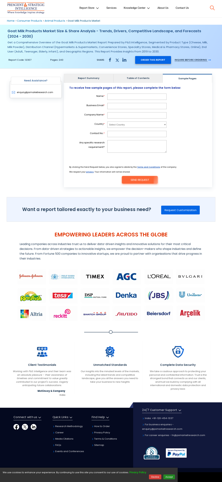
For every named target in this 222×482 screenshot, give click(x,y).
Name (100, 96)
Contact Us (182, 7)
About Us (162, 7)
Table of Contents (138, 78)
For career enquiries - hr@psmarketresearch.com (173, 435)
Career (58, 432)
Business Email (96, 105)
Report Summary (88, 78)
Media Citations (63, 438)
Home (11, 21)
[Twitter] (25, 427)
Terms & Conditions (104, 438)
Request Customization (181, 210)
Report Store (89, 8)
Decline (155, 477)
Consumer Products (29, 21)
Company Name (94, 114)
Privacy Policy (101, 432)
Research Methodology (68, 426)
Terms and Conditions (148, 167)
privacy (90, 171)
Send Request (140, 180)
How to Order (101, 426)
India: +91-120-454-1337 (157, 418)
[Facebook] (16, 427)
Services (111, 7)
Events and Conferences (68, 451)
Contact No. (97, 133)
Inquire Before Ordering (193, 60)
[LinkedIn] (33, 427)
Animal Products (55, 21)
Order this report (153, 60)
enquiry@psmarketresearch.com (32, 92)
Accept (169, 477)
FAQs (57, 445)
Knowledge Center (137, 8)
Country (99, 124)
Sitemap (98, 445)
